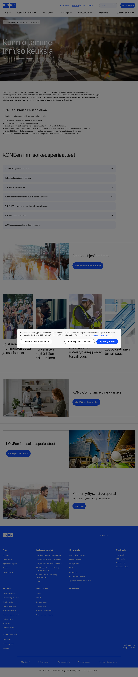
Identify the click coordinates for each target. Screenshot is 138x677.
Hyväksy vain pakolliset (79, 341)
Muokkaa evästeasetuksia (36, 341)
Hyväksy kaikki (107, 341)
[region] (69, 338)
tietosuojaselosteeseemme (101, 335)
